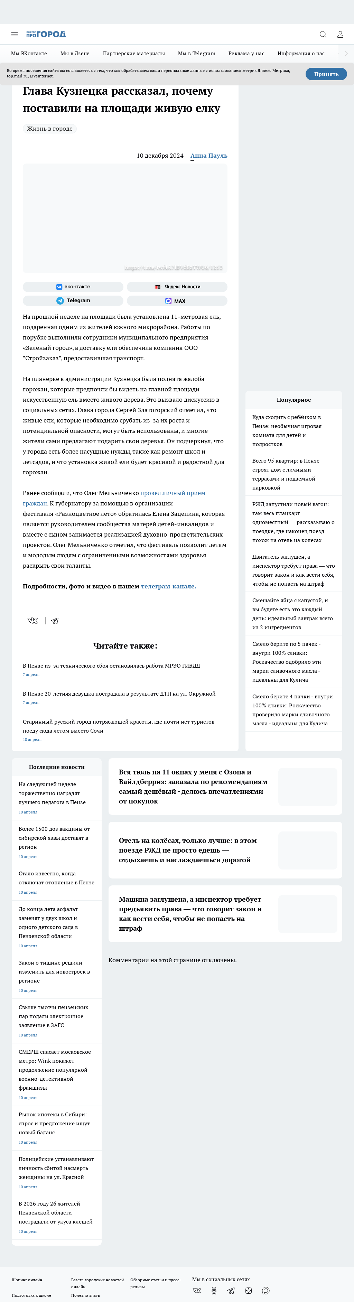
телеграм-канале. (167, 586)
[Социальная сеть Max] (177, 301)
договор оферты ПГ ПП (34, 1221)
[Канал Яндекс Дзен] (248, 1017)
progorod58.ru (116, 1145)
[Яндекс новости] (177, 287)
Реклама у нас (246, 53)
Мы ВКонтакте (29, 53)
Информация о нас (301, 53)
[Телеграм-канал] (73, 301)
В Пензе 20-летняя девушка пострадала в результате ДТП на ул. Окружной (125, 698)
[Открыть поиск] (323, 34)
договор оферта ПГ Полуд (37, 1215)
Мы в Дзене (75, 53)
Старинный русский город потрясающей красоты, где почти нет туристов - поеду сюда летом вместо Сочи (125, 731)
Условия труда (88, 1047)
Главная (143, 1047)
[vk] (33, 620)
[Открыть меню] (14, 34)
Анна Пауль (208, 155)
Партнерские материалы (134, 53)
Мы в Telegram (196, 53)
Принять (326, 74)
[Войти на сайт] (340, 34)
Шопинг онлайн (27, 1006)
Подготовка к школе (31, 1021)
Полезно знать (85, 1021)
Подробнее (328, 1238)
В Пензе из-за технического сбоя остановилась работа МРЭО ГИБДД (125, 670)
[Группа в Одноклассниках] (214, 1017)
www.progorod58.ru (64, 1071)
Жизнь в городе (50, 128)
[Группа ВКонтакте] (73, 287)
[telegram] (57, 620)
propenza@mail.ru (103, 1092)
